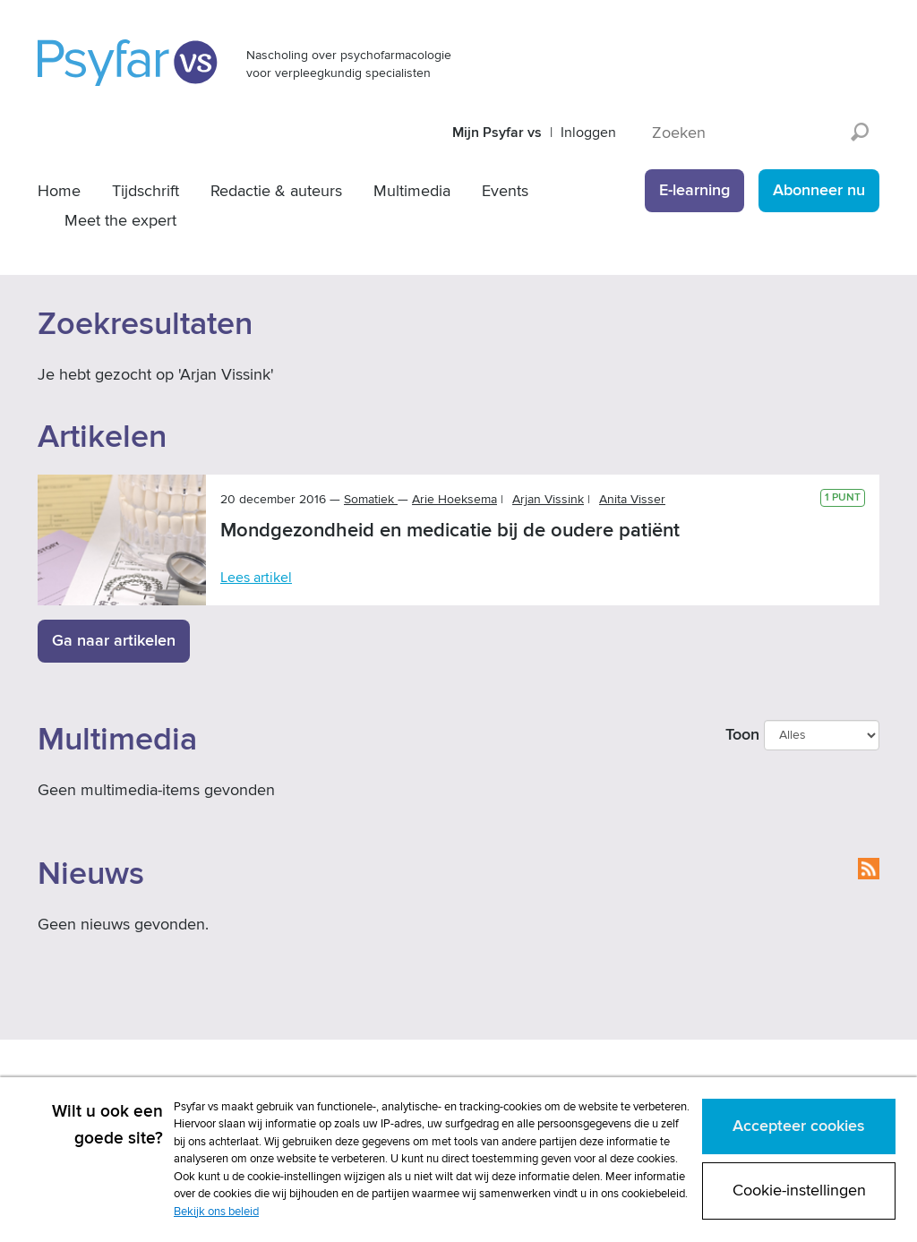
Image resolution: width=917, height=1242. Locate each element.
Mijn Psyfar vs (497, 132)
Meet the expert (120, 220)
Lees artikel (256, 578)
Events (505, 191)
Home (59, 191)
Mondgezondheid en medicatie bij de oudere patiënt (450, 530)
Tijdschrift (145, 191)
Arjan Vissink (548, 499)
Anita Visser (632, 499)
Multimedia (411, 191)
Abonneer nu (819, 190)
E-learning (694, 190)
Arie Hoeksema (454, 499)
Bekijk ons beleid (216, 1211)
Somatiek (371, 499)
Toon (742, 734)
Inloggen (588, 132)
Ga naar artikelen (114, 640)
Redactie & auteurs (276, 191)
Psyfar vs (128, 63)
